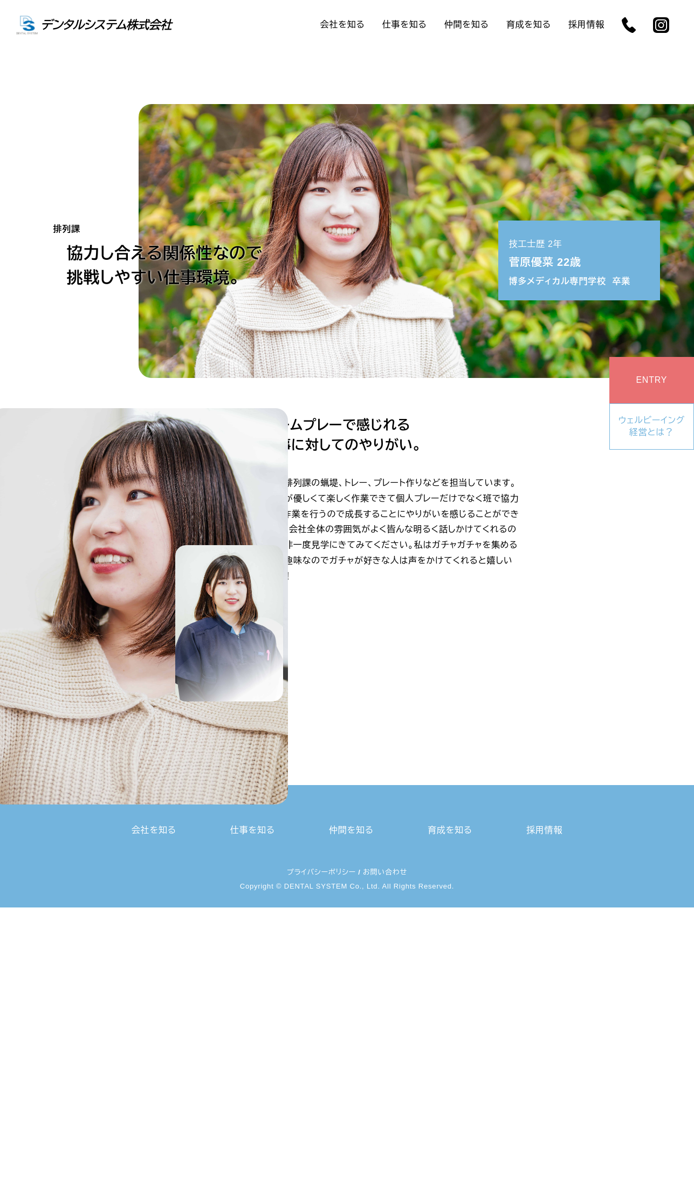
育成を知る (528, 24)
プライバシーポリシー (321, 872)
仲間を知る (466, 24)
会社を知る (342, 24)
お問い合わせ (385, 872)
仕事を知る (404, 24)
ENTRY (651, 379)
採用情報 (586, 24)
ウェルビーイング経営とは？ (651, 426)
